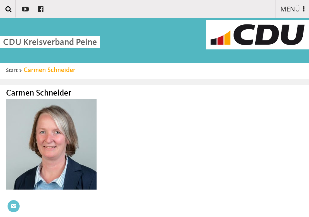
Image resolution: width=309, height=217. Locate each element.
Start (12, 70)
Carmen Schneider (49, 70)
